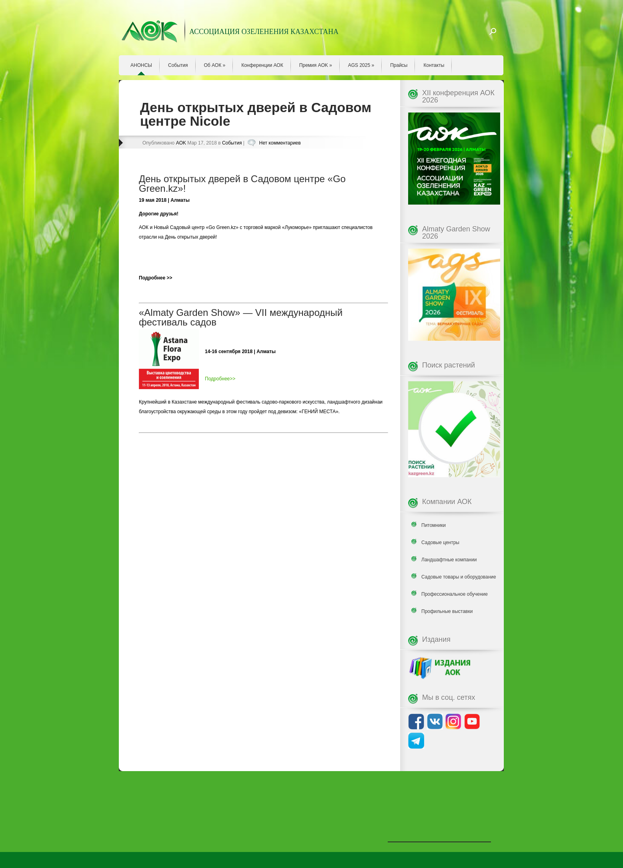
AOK (181, 143)
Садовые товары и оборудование (458, 577)
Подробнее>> (220, 379)
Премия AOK (315, 65)
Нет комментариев (280, 143)
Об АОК (215, 65)
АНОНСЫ (141, 65)
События (178, 65)
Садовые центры (440, 542)
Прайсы (398, 65)
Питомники (433, 525)
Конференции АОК (262, 65)
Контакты (433, 65)
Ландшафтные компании (449, 560)
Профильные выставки (447, 611)
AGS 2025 (361, 65)
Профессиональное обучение (454, 594)
